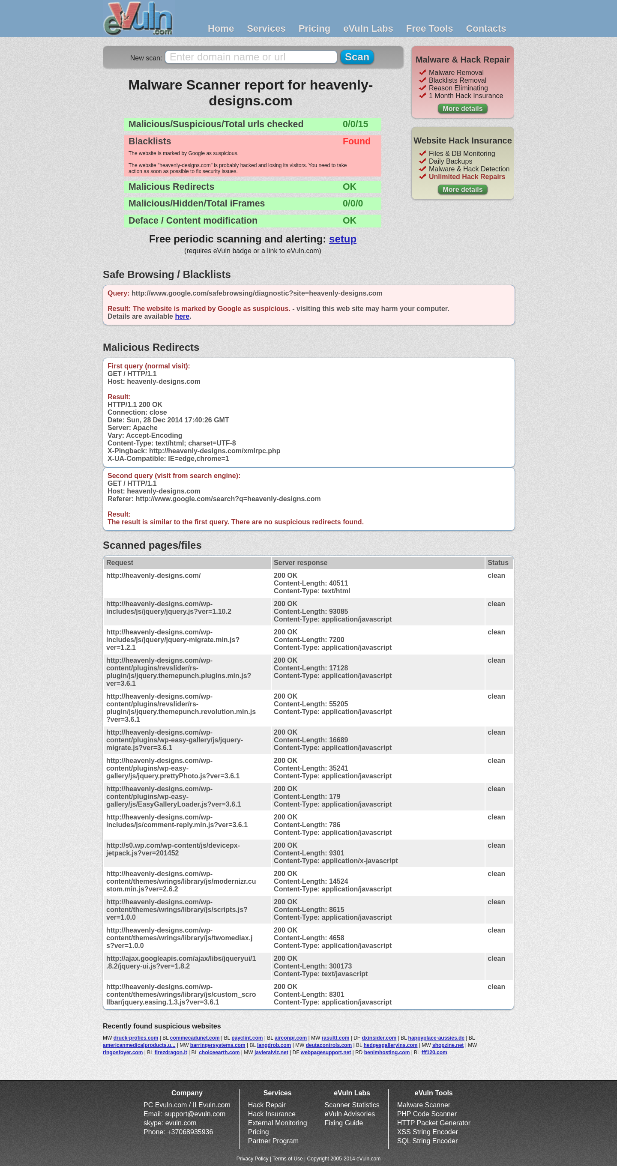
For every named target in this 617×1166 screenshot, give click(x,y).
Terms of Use (288, 1159)
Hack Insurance (272, 1114)
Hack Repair (267, 1105)
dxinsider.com (379, 1038)
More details (462, 108)
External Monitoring (277, 1123)
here (182, 316)
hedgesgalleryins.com (390, 1045)
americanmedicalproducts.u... (139, 1045)
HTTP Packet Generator (433, 1123)
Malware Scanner (424, 1105)
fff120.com (434, 1052)
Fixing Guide (344, 1123)
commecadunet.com (195, 1038)
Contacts (486, 28)
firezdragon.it (171, 1052)
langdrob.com (274, 1045)
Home (221, 28)
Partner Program (273, 1141)
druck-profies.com (136, 1038)
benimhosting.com (387, 1052)
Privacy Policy (253, 1159)
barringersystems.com (218, 1045)
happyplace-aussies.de (436, 1038)
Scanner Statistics (352, 1105)
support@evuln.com (195, 1114)
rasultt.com (336, 1038)
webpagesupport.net (326, 1052)
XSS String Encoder (427, 1132)
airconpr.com (291, 1038)
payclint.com (247, 1038)
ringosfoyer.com (123, 1052)
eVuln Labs (368, 28)
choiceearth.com (219, 1052)
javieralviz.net (271, 1052)
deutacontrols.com (329, 1045)
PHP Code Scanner (427, 1114)
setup (342, 239)
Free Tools (429, 28)
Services (266, 28)
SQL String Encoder (427, 1141)
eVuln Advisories (350, 1114)
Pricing (315, 28)
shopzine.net (448, 1045)
